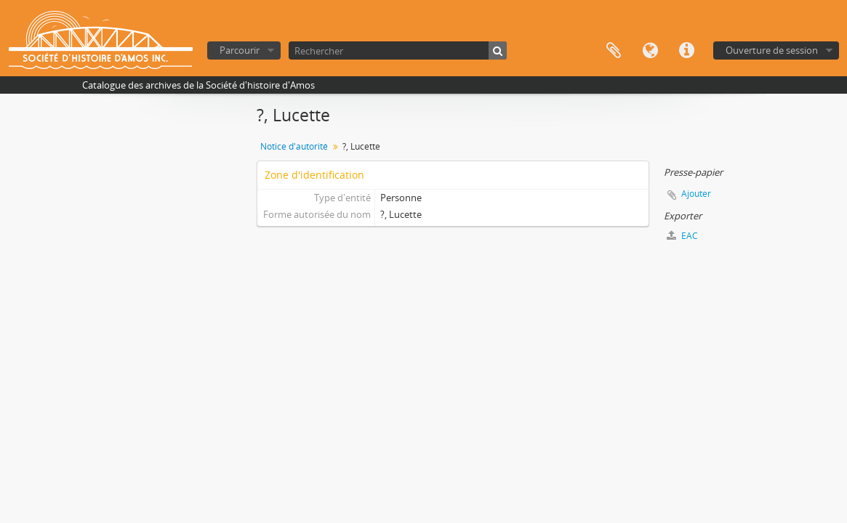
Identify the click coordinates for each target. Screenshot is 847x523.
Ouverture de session (772, 50)
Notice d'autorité (294, 146)
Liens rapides (686, 51)
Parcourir (240, 50)
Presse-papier (613, 51)
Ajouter (696, 193)
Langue (650, 51)
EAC (682, 236)
